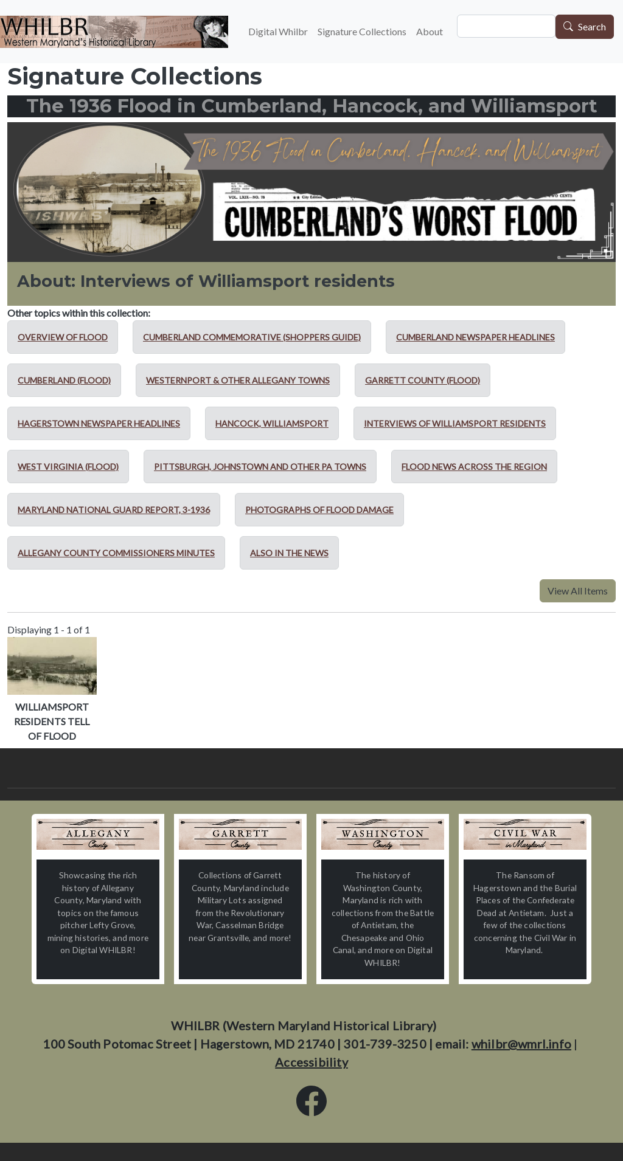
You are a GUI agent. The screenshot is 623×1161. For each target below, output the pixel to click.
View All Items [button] (578, 590)
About (429, 31)
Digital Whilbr (278, 31)
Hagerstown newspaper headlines (99, 423)
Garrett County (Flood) (422, 380)
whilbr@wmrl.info (521, 1043)
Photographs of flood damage (319, 510)
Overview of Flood (63, 337)
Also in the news (289, 553)
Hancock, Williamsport (272, 423)
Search (592, 27)
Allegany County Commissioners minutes (116, 553)
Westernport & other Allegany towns (238, 380)
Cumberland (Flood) (64, 380)
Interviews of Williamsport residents (455, 423)
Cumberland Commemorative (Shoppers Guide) (252, 337)
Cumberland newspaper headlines (475, 337)
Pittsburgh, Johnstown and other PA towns (260, 466)
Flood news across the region (474, 466)
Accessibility (311, 1062)
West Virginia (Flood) (68, 466)
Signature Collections (362, 31)
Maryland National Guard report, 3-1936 (114, 510)
